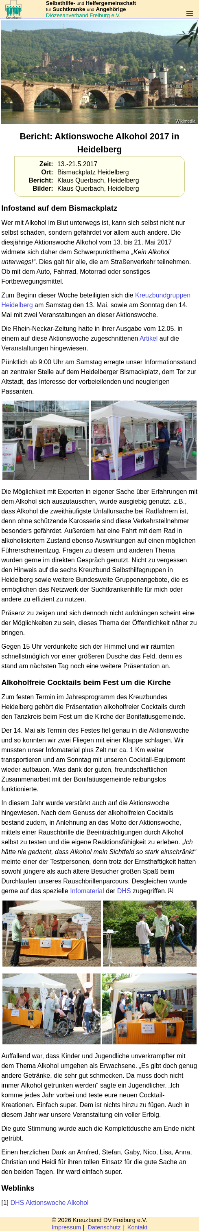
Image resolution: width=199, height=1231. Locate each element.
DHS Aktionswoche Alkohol (49, 1202)
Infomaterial (87, 890)
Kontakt (137, 1227)
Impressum (66, 1227)
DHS (124, 890)
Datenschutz (103, 1227)
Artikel (148, 338)
